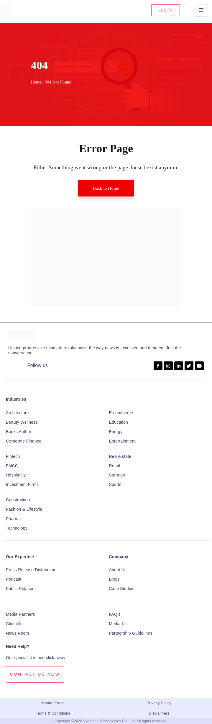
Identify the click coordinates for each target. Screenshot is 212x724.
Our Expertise (20, 556)
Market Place (53, 703)
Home (36, 82)
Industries (16, 399)
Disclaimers (159, 713)
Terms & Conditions (53, 713)
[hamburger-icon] (201, 10)
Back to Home (105, 188)
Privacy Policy (159, 703)
